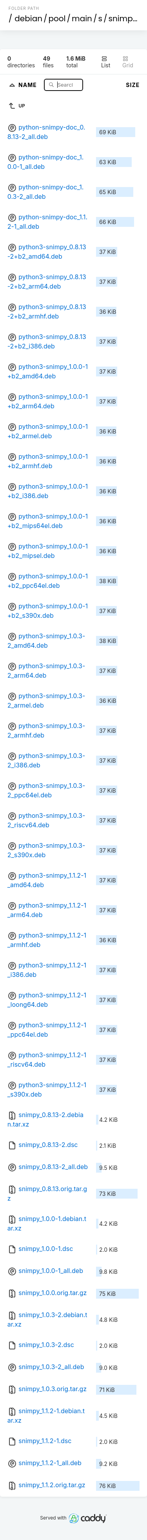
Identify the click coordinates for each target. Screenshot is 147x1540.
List (105, 62)
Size (133, 85)
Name (28, 84)
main (82, 18)
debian (28, 18)
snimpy (122, 18)
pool (57, 18)
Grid (127, 62)
